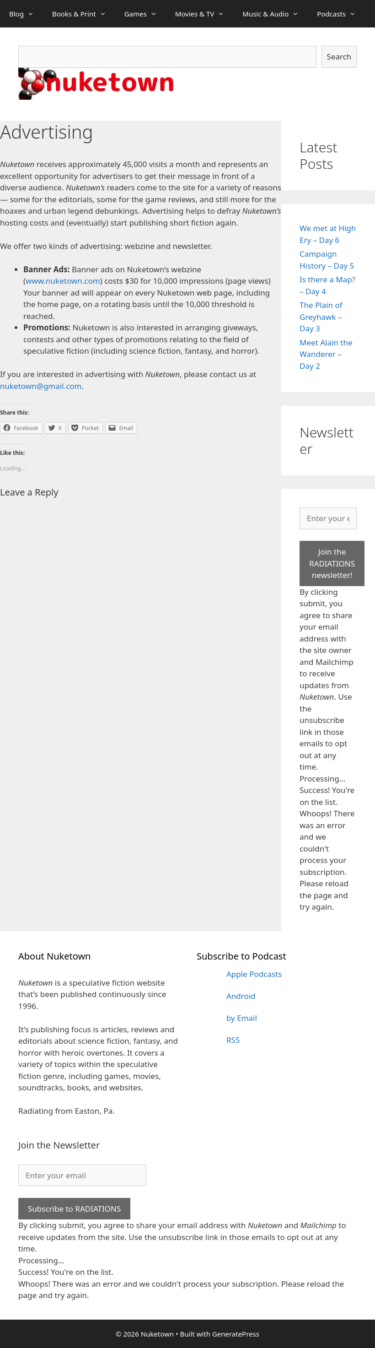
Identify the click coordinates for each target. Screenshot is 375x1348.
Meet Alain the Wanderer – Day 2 (326, 354)
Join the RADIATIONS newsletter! (332, 563)
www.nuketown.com (63, 280)
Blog (26, 13)
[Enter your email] (328, 518)
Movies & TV (204, 13)
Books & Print (83, 13)
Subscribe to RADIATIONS (74, 1208)
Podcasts (341, 13)
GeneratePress (235, 1333)
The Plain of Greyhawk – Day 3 (321, 317)
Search (339, 56)
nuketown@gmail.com (40, 386)
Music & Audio (275, 13)
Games (145, 13)
